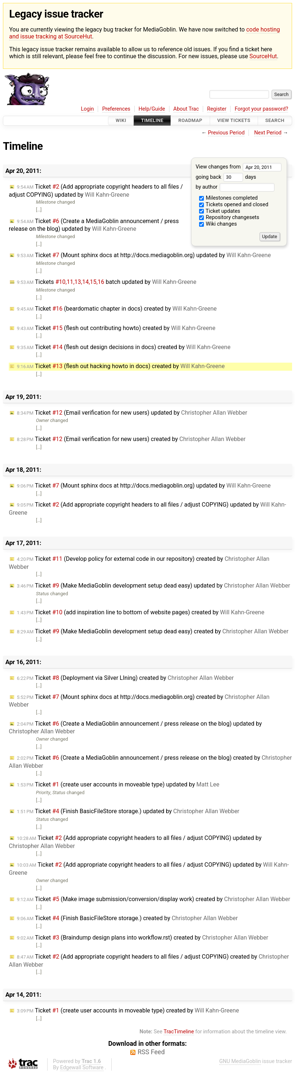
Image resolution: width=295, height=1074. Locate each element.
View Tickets (233, 120)
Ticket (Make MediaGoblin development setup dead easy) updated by (153, 585)
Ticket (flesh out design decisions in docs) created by (124, 347)
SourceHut (263, 56)
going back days (225, 177)
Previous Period (226, 133)
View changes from (238, 167)
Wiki (121, 120)
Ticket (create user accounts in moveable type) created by (128, 1010)
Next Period (268, 133)
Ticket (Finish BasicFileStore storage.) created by (127, 918)
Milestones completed (228, 198)
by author (234, 187)
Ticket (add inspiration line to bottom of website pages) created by (140, 612)
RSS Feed (151, 1052)
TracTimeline (179, 1032)
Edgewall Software (82, 1067)
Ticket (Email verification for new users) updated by (132, 412)
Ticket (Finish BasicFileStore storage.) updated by (128, 811)
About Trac (186, 109)
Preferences (116, 109)
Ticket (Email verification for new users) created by (131, 439)
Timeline (152, 120)
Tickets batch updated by (107, 281)
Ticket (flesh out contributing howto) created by (116, 328)
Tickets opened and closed (233, 204)
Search (274, 120)
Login (87, 109)
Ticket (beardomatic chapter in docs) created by (117, 308)
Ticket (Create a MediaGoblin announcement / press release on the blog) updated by (94, 225)
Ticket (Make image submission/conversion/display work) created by (153, 899)
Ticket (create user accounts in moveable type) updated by (118, 784)
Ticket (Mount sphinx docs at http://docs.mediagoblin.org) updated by (144, 255)
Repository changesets (229, 217)
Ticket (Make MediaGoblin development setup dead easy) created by (152, 631)
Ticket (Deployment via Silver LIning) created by (125, 677)
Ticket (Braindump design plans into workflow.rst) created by (142, 937)
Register (217, 109)
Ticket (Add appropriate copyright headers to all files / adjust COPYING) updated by (96, 190)
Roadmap (190, 120)
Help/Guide (152, 109)
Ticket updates (219, 211)
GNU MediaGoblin (240, 1061)
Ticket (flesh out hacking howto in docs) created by (121, 366)
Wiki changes (218, 224)
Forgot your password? (261, 109)
